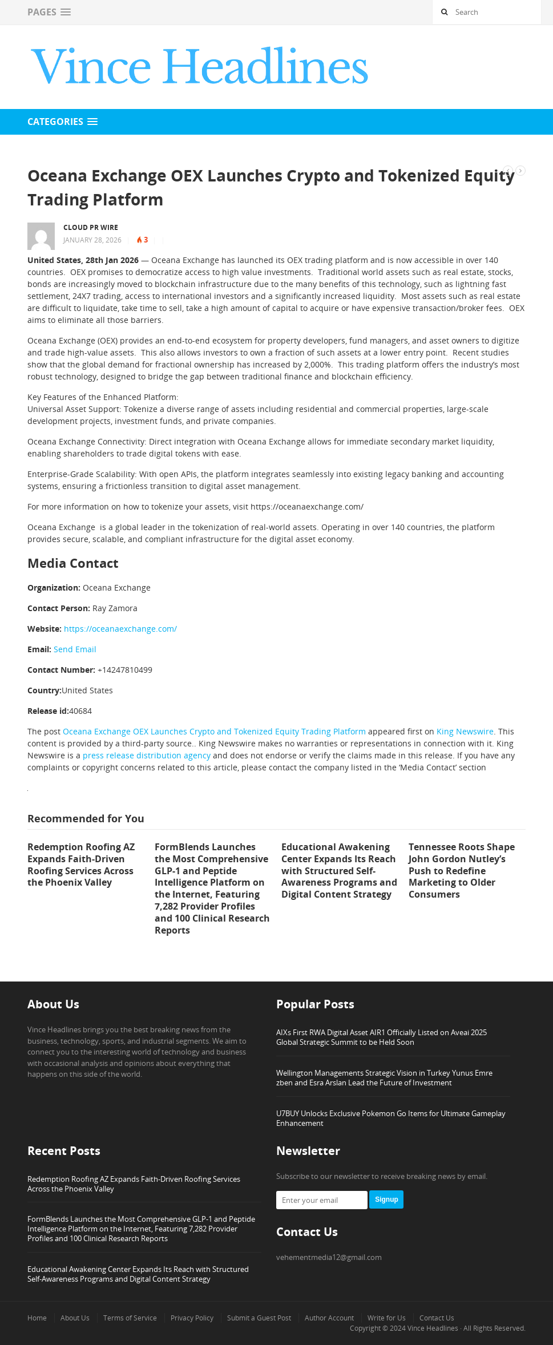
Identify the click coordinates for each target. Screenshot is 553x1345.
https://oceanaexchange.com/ (120, 628)
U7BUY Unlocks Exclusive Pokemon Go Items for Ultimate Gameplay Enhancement (391, 1118)
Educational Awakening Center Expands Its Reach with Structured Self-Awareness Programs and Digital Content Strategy (138, 1274)
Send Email (75, 649)
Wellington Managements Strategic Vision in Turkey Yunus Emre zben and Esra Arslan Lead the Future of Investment (384, 1078)
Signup (386, 1199)
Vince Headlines (432, 1328)
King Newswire (465, 731)
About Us (75, 1318)
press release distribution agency (147, 755)
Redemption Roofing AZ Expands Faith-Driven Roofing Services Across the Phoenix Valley (133, 1184)
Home (37, 1318)
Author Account (329, 1318)
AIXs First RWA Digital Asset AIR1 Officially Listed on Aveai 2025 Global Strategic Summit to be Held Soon (381, 1037)
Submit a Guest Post (259, 1318)
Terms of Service (130, 1318)
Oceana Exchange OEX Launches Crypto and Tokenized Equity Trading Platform (214, 731)
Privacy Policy (192, 1318)
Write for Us (387, 1318)
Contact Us (436, 1318)
